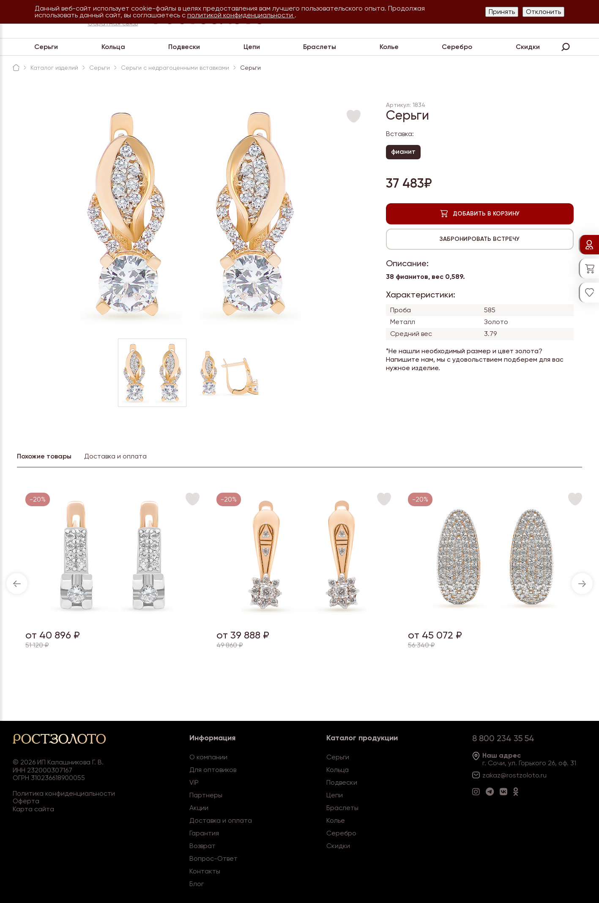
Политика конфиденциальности (64, 793)
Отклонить (543, 12)
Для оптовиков (212, 770)
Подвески (184, 47)
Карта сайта (33, 809)
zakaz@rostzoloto (510, 775)
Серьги (46, 47)
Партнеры (205, 795)
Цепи (251, 47)
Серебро (457, 47)
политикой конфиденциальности (241, 15)
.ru (543, 775)
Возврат (202, 846)
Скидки (528, 47)
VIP (194, 782)
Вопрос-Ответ (213, 858)
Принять (502, 12)
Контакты (204, 871)
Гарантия (204, 833)
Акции (198, 808)
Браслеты (319, 47)
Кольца (113, 47)
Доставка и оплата (220, 820)
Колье (389, 47)
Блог (196, 884)
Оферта (26, 801)
